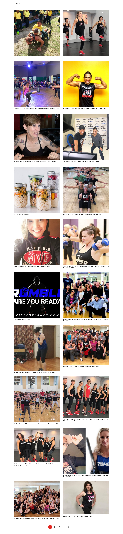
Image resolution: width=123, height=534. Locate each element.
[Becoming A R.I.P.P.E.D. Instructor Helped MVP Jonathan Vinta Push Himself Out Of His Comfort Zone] (37, 84)
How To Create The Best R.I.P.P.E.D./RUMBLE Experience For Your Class (82, 214)
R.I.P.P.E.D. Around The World (21, 57)
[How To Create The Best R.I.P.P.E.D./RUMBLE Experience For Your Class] (86, 190)
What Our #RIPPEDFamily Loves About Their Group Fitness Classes (81, 366)
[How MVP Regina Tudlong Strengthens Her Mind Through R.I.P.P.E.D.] (37, 242)
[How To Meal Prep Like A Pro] (37, 190)
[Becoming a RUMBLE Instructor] (37, 295)
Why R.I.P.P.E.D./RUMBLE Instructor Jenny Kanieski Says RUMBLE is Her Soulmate (35, 372)
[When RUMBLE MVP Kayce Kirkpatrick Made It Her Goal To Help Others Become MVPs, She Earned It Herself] (86, 242)
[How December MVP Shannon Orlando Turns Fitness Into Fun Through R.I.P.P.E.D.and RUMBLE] (86, 295)
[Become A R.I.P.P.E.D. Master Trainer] (86, 33)
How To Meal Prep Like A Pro (21, 214)
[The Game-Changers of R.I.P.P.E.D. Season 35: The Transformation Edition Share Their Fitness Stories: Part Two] (86, 397)
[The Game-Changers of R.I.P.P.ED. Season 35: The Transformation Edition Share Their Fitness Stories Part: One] (37, 445)
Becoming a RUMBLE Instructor (22, 319)
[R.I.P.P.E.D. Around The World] (37, 33)
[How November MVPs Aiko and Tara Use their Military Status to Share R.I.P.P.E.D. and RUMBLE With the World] (86, 451)
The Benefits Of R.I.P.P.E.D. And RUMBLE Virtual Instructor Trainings (81, 161)
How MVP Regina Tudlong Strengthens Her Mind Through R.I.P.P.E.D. (32, 266)
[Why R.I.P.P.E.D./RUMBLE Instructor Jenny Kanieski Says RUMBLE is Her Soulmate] (37, 348)
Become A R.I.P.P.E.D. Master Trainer (72, 57)
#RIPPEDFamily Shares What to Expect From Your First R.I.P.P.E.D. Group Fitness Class (36, 518)
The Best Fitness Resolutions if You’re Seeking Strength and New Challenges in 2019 (36, 423)
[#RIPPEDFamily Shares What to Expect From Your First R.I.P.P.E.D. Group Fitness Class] (37, 499)
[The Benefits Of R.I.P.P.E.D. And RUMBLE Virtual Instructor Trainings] (86, 137)
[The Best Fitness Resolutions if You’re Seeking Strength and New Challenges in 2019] (37, 399)
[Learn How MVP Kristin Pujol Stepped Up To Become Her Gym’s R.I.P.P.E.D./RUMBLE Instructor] (37, 137)
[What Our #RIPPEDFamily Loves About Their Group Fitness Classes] (86, 345)
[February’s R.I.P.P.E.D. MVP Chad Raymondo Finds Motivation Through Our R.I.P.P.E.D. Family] (86, 84)
